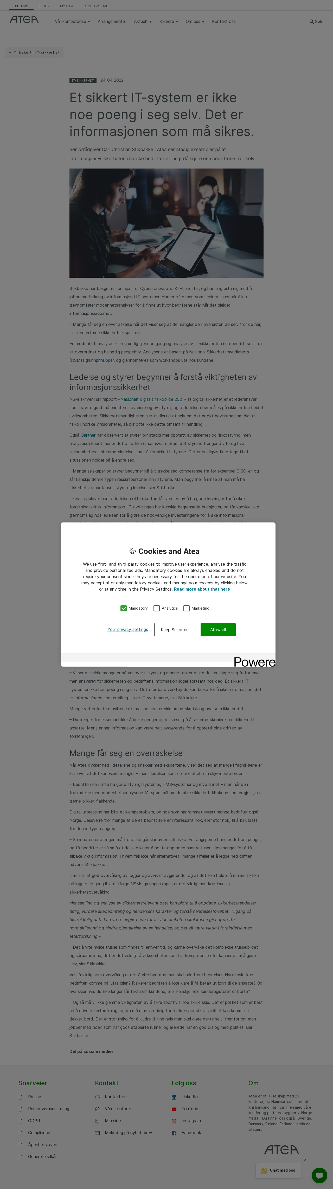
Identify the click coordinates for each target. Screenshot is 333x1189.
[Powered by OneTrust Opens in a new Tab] (253, 658)
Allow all (218, 629)
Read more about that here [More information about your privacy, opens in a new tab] (202, 589)
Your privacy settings (127, 629)
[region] (168, 594)
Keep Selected (175, 629)
